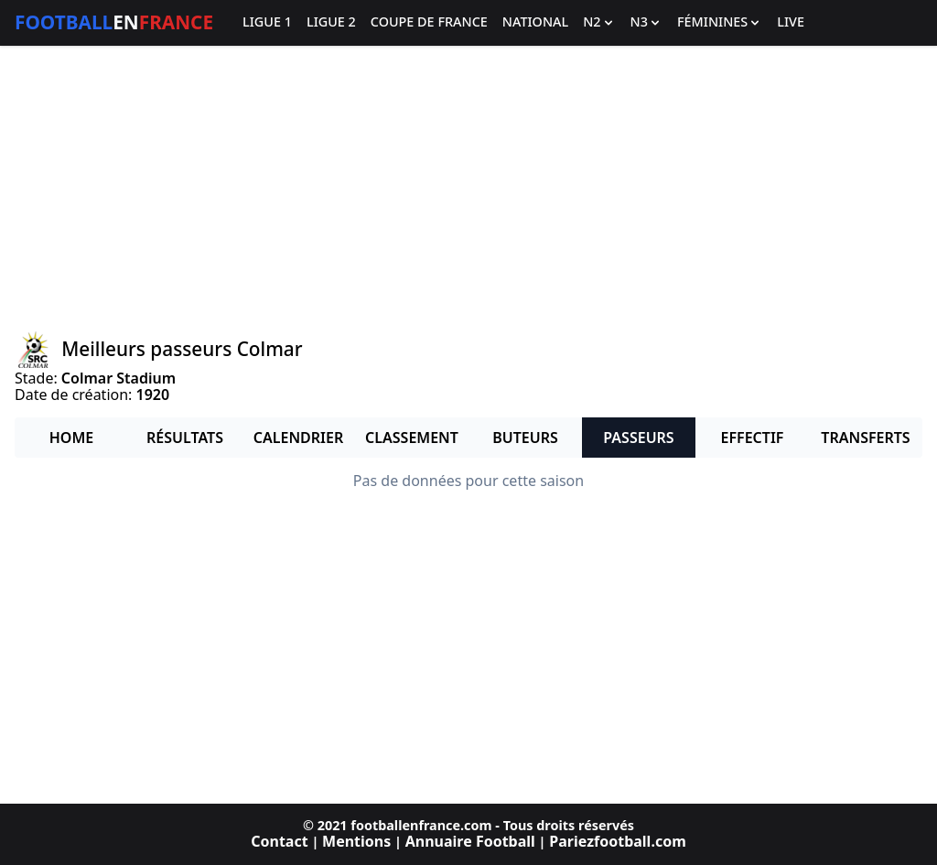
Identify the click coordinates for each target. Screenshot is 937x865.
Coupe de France (429, 22)
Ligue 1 (267, 22)
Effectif (752, 437)
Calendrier (298, 437)
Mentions (356, 841)
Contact (279, 841)
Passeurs (638, 437)
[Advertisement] (468, 188)
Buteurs (525, 437)
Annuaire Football (470, 841)
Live (790, 22)
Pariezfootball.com (617, 841)
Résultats (184, 437)
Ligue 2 (331, 22)
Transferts (865, 437)
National (535, 22)
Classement (411, 437)
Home (71, 437)
